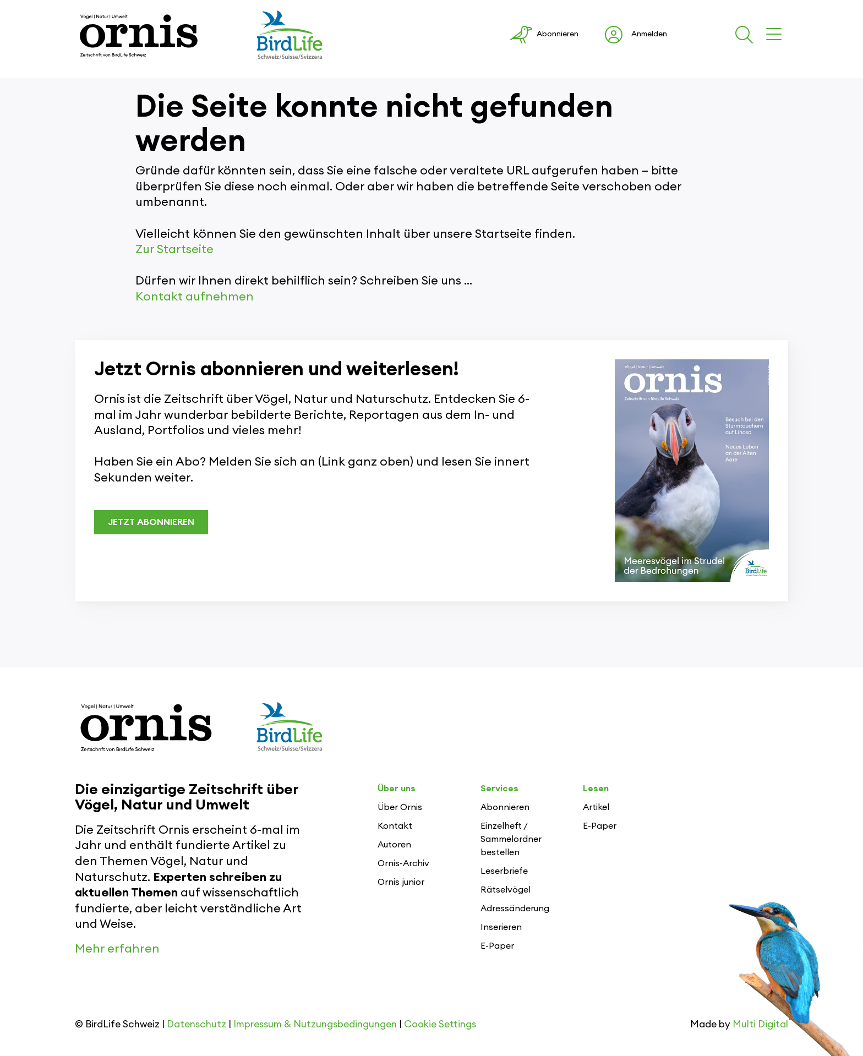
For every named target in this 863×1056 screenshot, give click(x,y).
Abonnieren (504, 807)
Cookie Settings (440, 1024)
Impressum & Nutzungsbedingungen (315, 1024)
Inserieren (501, 927)
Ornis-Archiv (403, 863)
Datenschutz (196, 1024)
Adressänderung (514, 908)
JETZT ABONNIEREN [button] (151, 522)
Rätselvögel (505, 889)
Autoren (394, 844)
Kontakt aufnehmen (194, 297)
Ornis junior (401, 882)
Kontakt (395, 826)
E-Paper (497, 946)
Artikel (596, 807)
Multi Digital (760, 1024)
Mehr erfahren (117, 949)
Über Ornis (400, 807)
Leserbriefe (504, 871)
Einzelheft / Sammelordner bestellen (511, 839)
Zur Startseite (174, 249)
